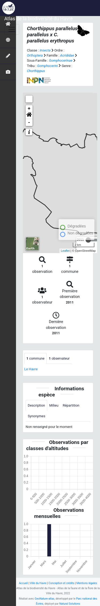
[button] (29, 115)
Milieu (53, 405)
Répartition (71, 405)
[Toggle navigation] (11, 29)
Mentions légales (86, 583)
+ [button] (29, 108)
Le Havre (31, 369)
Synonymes (36, 416)
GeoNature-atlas (44, 598)
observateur (59, 358)
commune (35, 358)
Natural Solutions (69, 603)
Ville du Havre (38, 583)
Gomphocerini (47, 66)
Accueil (23, 583)
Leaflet (65, 250)
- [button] (29, 122)
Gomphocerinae (61, 60)
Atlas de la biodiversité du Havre (38, 18)
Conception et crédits (61, 583)
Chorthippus (36, 71)
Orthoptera (35, 55)
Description (36, 405)
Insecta (45, 50)
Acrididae (67, 55)
